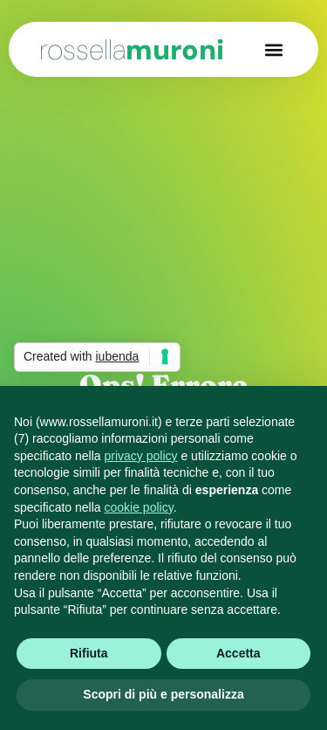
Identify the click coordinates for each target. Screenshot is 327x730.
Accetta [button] (238, 653)
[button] (273, 49)
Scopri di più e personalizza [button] (163, 694)
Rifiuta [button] (89, 653)
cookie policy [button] (139, 507)
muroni (131, 49)
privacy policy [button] (141, 456)
